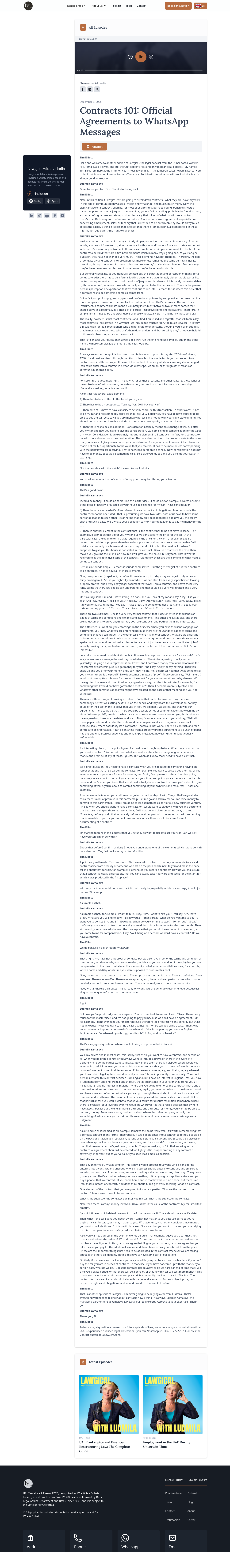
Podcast (116, 5)
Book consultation (178, 5)
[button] (76, 6)
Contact (141, 5)
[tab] (94, 146)
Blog (129, 5)
